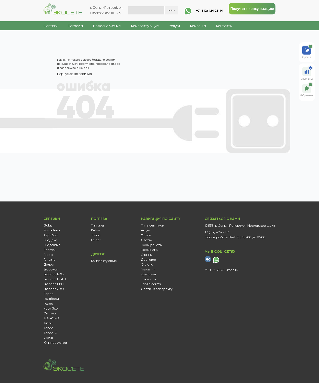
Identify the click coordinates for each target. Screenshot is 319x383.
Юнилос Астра (55, 342)
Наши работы (151, 245)
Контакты (224, 26)
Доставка (147, 259)
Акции (145, 230)
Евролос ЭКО (54, 289)
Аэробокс (51, 235)
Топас (48, 328)
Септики (51, 26)
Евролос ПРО (54, 284)
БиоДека (50, 240)
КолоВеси (51, 298)
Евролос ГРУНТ (55, 279)
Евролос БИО (54, 274)
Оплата (146, 264)
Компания (198, 26)
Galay (48, 225)
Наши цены (148, 250)
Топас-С (50, 333)
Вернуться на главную (74, 74)
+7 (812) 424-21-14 (209, 10)
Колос (48, 303)
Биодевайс (52, 245)
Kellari (95, 230)
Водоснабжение (107, 26)
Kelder (95, 240)
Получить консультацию (252, 8)
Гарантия (147, 269)
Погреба (75, 26)
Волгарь (50, 250)
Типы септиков (151, 225)
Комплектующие (145, 26)
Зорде (49, 293)
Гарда (48, 254)
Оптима (50, 313)
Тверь (48, 323)
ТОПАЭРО (51, 318)
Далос (49, 264)
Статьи (146, 240)
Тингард (97, 225)
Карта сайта (150, 284)
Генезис (49, 259)
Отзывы (146, 254)
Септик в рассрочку (156, 289)
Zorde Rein (52, 230)
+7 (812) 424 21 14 (217, 232)
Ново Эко (51, 308)
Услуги (174, 26)
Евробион (51, 269)
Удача (48, 337)
